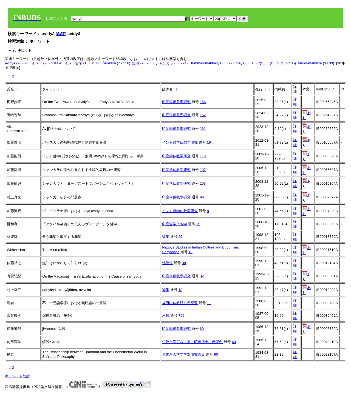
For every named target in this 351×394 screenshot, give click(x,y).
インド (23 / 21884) (47, 63)
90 (216, 354)
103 (203, 183)
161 (203, 129)
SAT (61, 33)
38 (184, 263)
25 (180, 237)
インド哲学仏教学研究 (180, 142)
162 (203, 115)
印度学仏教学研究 (176, 156)
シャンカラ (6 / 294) (171, 63)
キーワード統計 (17, 376)
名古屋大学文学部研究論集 (183, 354)
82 (202, 276)
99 (202, 197)
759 (182, 315)
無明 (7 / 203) (143, 63)
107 (203, 170)
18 (180, 290)
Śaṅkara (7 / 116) (116, 63)
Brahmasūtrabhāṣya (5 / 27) (212, 63)
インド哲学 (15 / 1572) (82, 63)
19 (209, 142)
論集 (165, 237)
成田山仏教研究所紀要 (180, 303)
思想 (165, 315)
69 (202, 329)
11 (209, 303)
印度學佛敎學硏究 (176, 102)
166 (203, 102)
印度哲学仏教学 (174, 224)
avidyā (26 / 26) (17, 63)
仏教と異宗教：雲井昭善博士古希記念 (192, 342)
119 (203, 156)
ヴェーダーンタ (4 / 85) (277, 63)
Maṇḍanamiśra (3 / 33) (316, 63)
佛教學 (167, 263)
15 (198, 224)
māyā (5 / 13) (246, 63)
